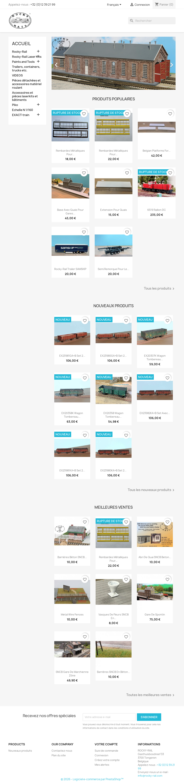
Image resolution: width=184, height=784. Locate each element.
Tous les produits (160, 289)
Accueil (21, 43)
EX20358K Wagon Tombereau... (72, 414)
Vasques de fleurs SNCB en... (113, 616)
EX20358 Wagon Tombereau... (113, 414)
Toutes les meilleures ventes (151, 695)
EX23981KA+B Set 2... (72, 470)
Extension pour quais (113, 210)
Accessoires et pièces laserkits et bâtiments (25, 96)
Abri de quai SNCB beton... (155, 557)
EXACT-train (20, 115)
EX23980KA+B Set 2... (113, 470)
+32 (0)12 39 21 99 (42, 4)
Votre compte (106, 744)
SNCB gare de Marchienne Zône (72, 673)
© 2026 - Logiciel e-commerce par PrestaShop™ (92, 779)
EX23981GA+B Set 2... (72, 355)
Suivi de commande (106, 750)
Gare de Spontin (155, 614)
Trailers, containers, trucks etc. (26, 68)
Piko (15, 105)
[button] (61, 63)
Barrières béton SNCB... (72, 557)
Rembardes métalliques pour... (70, 152)
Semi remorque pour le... (113, 269)
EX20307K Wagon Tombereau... (155, 357)
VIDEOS (17, 75)
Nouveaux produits (20, 750)
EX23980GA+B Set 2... (113, 355)
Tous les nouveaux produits (152, 490)
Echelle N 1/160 (22, 110)
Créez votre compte (107, 760)
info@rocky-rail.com (150, 775)
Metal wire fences (72, 614)
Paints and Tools (23, 62)
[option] (114, 63)
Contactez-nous (62, 750)
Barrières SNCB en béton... (113, 672)
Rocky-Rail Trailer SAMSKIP (70, 269)
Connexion (101, 755)
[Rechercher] (152, 20)
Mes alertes (102, 764)
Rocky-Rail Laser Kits (27, 57)
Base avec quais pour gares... (70, 211)
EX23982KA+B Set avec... (155, 413)
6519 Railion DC (156, 210)
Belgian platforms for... (157, 150)
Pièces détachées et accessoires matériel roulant (27, 84)
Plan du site (59, 755)
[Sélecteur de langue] (115, 5)
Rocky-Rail (19, 52)
